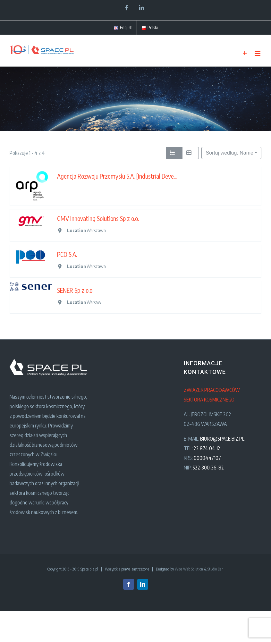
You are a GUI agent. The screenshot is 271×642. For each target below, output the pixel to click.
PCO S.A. (67, 254)
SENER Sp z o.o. (75, 290)
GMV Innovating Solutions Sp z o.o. (98, 218)
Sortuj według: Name (229, 153)
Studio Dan (215, 569)
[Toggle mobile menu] (258, 53)
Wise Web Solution (189, 569)
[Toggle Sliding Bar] (244, 53)
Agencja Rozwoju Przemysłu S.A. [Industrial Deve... (117, 176)
